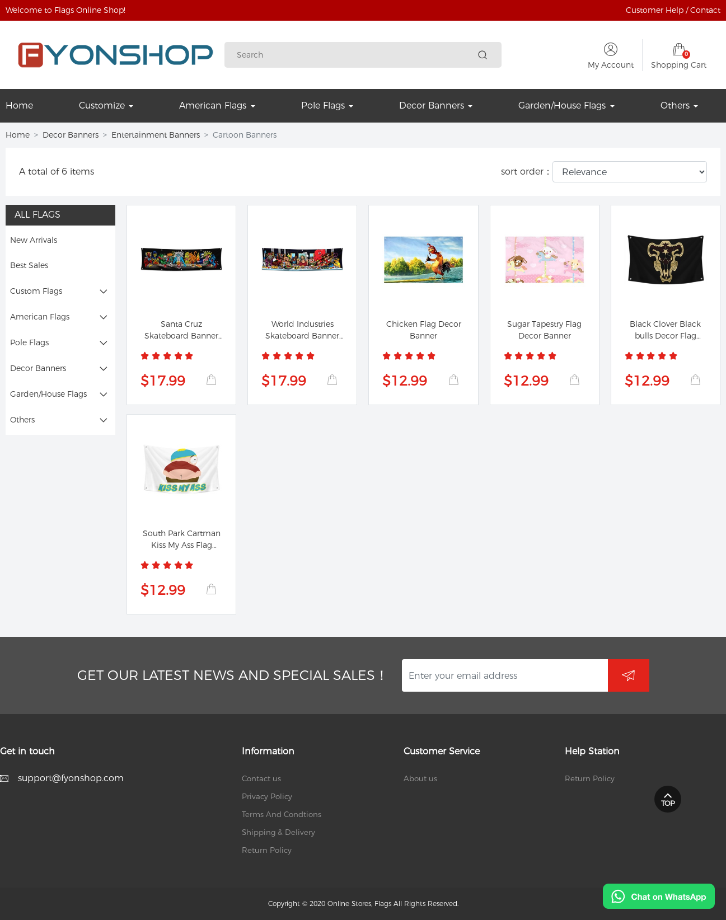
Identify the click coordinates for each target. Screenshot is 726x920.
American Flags (39, 317)
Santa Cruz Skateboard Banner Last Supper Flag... (181, 336)
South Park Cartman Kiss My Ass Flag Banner (182, 545)
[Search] (355, 55)
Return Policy (267, 850)
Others (22, 420)
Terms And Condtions (281, 814)
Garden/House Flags (48, 394)
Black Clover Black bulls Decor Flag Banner (665, 336)
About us (420, 778)
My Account (611, 65)
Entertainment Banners (155, 135)
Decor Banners (71, 135)
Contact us (261, 778)
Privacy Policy (267, 796)
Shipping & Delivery (278, 832)
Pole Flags (29, 342)
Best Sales (29, 265)
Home (18, 135)
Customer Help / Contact (673, 10)
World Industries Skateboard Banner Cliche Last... (302, 336)
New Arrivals (33, 240)
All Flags (37, 214)
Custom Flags (36, 291)
